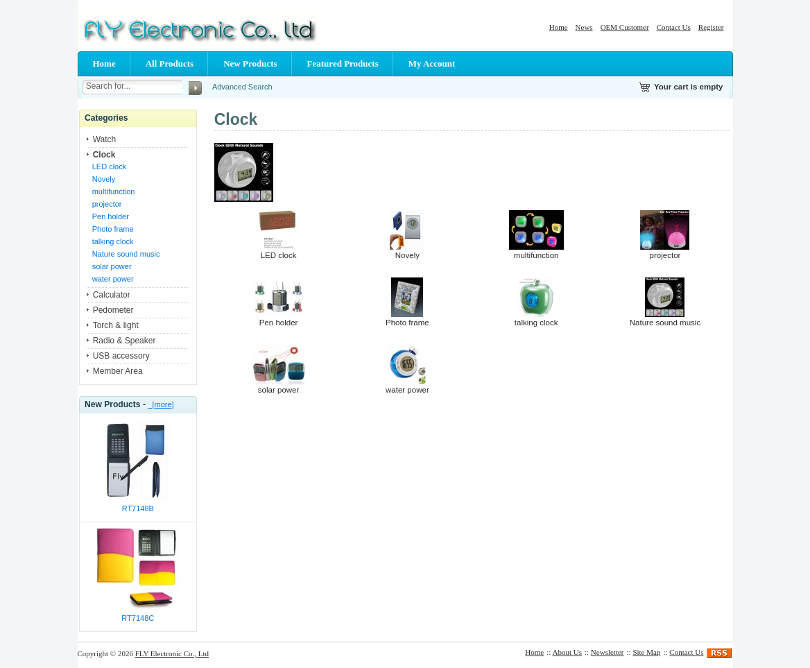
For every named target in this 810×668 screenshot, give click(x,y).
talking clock (113, 241)
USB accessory (121, 356)
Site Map (646, 652)
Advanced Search (242, 87)
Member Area (118, 371)
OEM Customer (625, 27)
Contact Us (674, 27)
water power (113, 279)
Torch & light (116, 325)
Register (711, 27)
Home (558, 27)
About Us (567, 652)
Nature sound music (126, 254)
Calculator (111, 295)
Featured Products (343, 63)
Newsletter (607, 652)
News (584, 27)
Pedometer (113, 310)
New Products (250, 63)
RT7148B (138, 508)
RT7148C (137, 618)
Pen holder (110, 216)
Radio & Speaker (124, 340)
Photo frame (113, 229)
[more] (160, 404)
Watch (105, 139)
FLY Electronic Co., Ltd (172, 653)
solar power (112, 266)
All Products (169, 63)
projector (107, 204)
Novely (104, 179)
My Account (432, 63)
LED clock (109, 166)
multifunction (113, 191)
